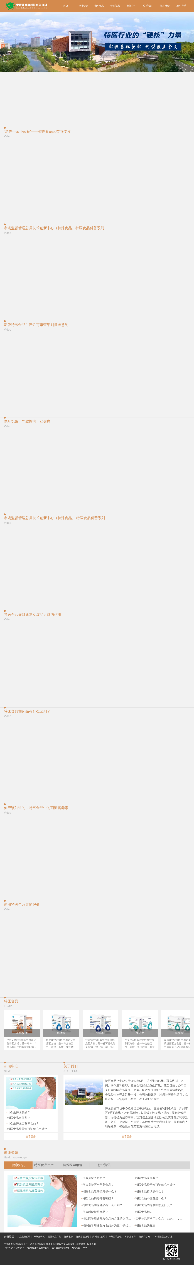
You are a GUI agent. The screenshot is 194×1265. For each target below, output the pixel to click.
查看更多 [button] (31, 1136)
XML (85, 1247)
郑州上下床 (130, 1236)
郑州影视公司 (82, 1236)
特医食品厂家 (54, 1236)
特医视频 (115, 5)
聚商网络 (65, 1247)
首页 (65, 5)
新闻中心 (132, 5)
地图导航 (181, 5)
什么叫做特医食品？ (94, 1211)
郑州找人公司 (98, 1236)
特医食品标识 (143, 1211)
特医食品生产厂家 (47, 1165)
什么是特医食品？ (18, 1112)
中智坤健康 (82, 5)
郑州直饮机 (39, 1236)
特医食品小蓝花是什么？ (150, 1198)
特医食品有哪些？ (18, 1117)
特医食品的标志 (144, 1225)
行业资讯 (104, 1165)
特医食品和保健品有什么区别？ (101, 1205)
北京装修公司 (24, 1236)
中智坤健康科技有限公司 (37, 1247)
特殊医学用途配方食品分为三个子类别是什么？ (106, 1225)
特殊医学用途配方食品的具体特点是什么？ (106, 1218)
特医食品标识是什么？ (149, 1191)
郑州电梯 (68, 1236)
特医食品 (99, 5)
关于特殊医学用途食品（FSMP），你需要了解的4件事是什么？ (159, 1218)
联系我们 (148, 5)
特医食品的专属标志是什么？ (153, 1205)
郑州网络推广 (145, 1236)
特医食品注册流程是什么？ (99, 1191)
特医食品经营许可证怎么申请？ (26, 1128)
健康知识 (18, 1165)
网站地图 (76, 1247)
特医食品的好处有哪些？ (97, 1198)
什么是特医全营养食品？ (22, 1123)
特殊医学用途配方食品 (76, 1165)
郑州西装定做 (115, 1236)
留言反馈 (165, 5)
